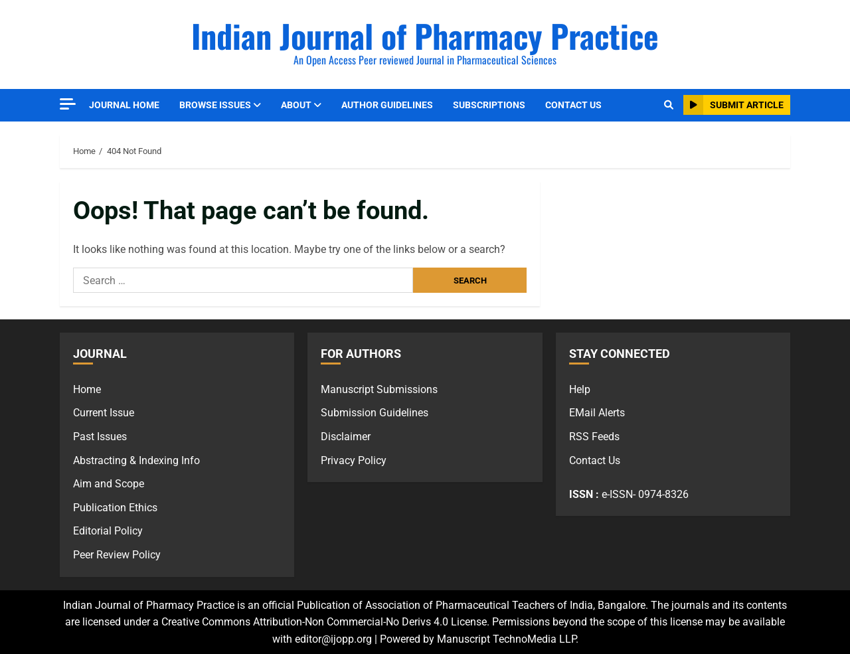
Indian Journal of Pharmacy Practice (425, 35)
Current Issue (103, 412)
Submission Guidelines (374, 412)
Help (579, 389)
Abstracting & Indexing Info (136, 460)
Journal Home (124, 105)
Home (87, 389)
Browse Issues (215, 105)
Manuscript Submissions (379, 389)
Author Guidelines (387, 105)
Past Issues (100, 436)
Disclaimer (346, 436)
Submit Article (733, 105)
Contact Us (573, 105)
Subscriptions (489, 105)
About (296, 105)
